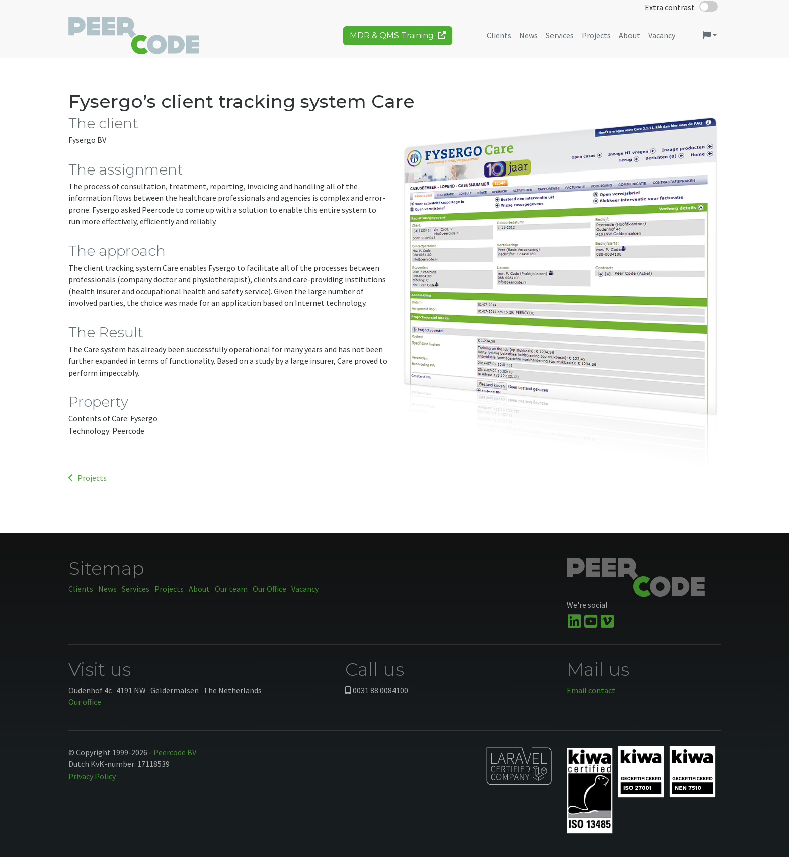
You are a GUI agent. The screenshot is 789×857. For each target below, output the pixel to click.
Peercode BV (174, 752)
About (199, 589)
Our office (84, 702)
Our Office (269, 589)
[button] (710, 39)
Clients (80, 589)
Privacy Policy (92, 776)
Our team (231, 589)
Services (135, 589)
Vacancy (305, 589)
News (107, 589)
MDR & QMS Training (398, 39)
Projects (87, 478)
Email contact (591, 690)
